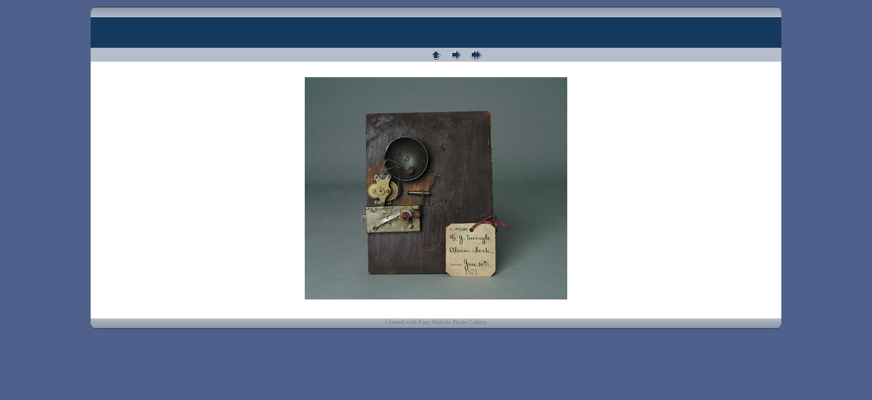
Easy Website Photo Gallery (452, 321)
